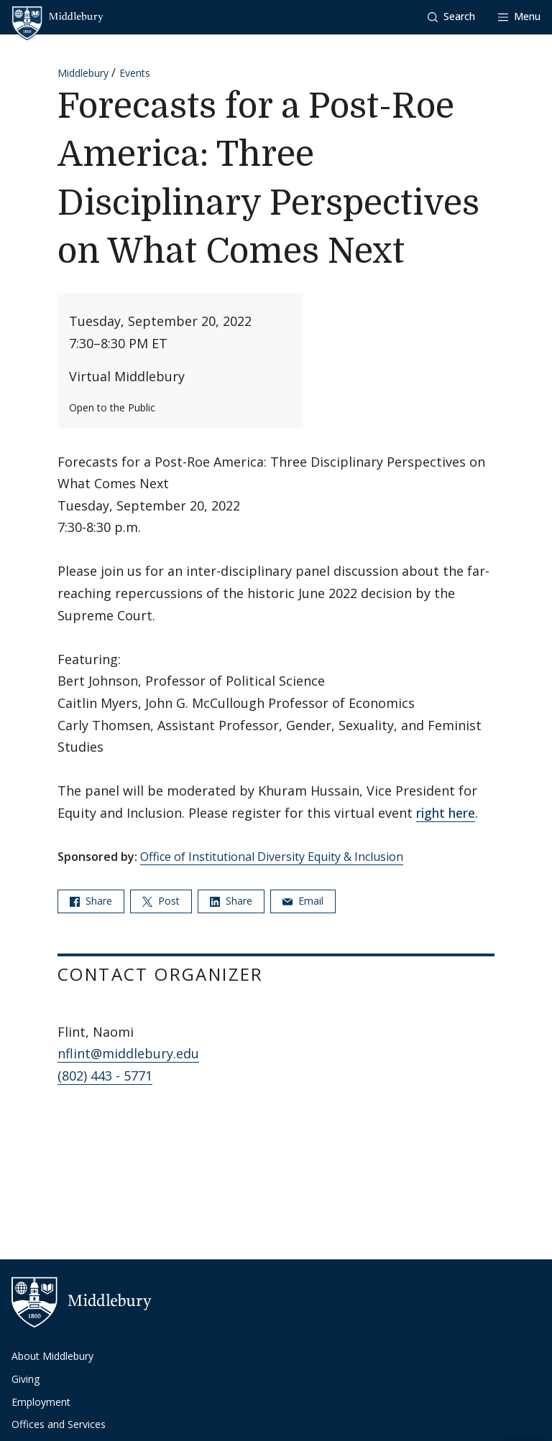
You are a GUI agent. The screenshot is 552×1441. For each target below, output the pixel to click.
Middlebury (83, 73)
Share (91, 901)
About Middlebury (52, 1356)
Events (134, 73)
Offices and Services (59, 1424)
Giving (26, 1379)
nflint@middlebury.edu (128, 1053)
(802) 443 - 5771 (105, 1075)
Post (161, 901)
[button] (451, 17)
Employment (41, 1402)
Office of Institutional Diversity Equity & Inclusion (271, 856)
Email (302, 901)
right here (445, 812)
